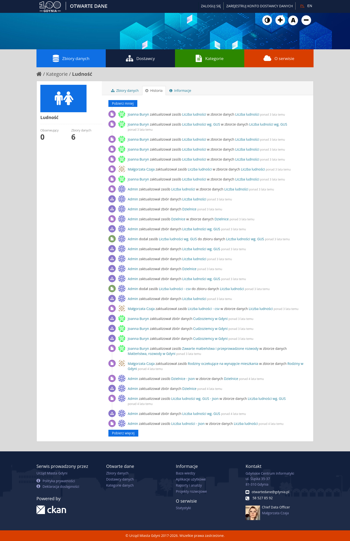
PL (302, 6)
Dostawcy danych (120, 479)
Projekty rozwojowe (191, 491)
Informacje (180, 90)
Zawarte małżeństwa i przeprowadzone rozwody (220, 348)
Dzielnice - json (183, 378)
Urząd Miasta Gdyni (51, 473)
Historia (154, 90)
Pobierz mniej (123, 103)
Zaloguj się (211, 6)
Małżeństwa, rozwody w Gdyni (151, 353)
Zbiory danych (71, 58)
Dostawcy (140, 58)
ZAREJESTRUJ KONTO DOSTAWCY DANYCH (259, 6)
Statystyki (183, 508)
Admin (133, 189)
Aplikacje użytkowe (191, 479)
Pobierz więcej (123, 433)
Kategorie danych (120, 485)
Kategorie (210, 58)
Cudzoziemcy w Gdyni (210, 318)
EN (309, 6)
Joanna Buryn (138, 114)
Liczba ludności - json (188, 423)
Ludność (82, 74)
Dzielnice (189, 209)
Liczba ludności (194, 114)
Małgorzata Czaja (141, 169)
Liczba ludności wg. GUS (201, 124)
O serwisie (278, 58)
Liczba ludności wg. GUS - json (195, 398)
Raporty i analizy (189, 485)
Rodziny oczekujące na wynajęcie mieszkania (223, 363)
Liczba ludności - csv (175, 288)
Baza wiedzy (185, 473)
